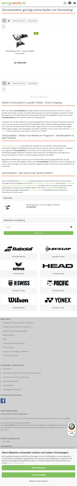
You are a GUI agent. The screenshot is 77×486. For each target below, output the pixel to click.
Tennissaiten (6, 185)
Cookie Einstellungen (10, 355)
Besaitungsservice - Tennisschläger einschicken (20, 52)
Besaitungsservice (43, 427)
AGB (4, 339)
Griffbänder (16, 185)
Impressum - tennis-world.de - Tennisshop (18, 323)
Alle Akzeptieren (38, 468)
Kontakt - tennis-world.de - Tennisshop (17, 327)
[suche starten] (64, 3)
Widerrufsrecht (8, 335)
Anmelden (38, 233)
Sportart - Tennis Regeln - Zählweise (15, 351)
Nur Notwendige (38, 475)
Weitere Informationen (38, 481)
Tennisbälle (70, 183)
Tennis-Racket (7, 146)
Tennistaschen (49, 183)
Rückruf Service (8, 347)
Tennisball (16, 146)
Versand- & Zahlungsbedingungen (15, 331)
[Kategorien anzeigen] (74, 3)
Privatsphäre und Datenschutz (14, 343)
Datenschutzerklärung (16, 463)
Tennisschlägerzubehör (29, 185)
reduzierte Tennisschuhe (13, 427)
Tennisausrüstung (35, 190)
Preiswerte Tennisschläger (35, 425)
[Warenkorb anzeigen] (69, 3)
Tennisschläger (38, 183)
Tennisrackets (32, 427)
